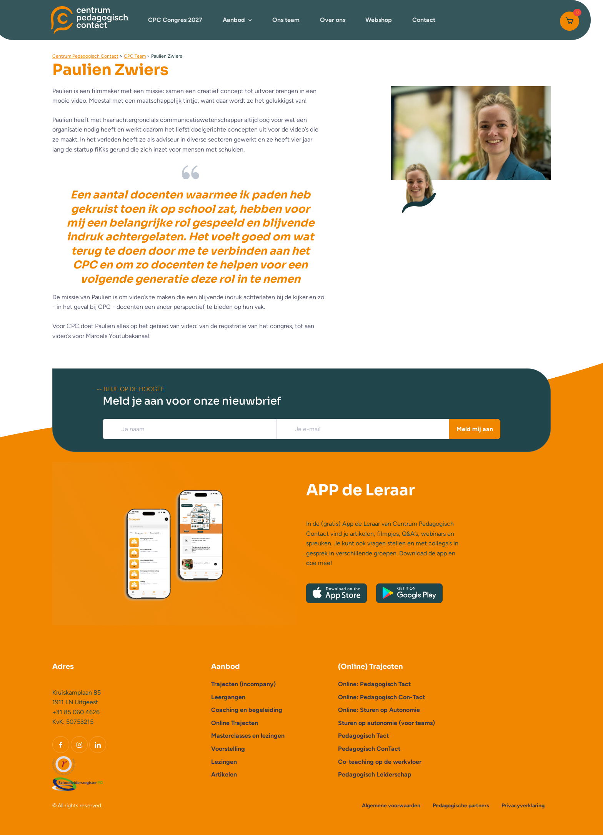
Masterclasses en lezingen (248, 735)
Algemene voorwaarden (391, 805)
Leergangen (228, 697)
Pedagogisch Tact (363, 735)
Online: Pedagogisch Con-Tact (381, 697)
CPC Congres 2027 (175, 19)
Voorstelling (228, 748)
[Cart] (569, 21)
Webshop (378, 19)
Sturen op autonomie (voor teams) (386, 723)
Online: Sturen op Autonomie (379, 709)
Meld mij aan (474, 429)
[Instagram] (79, 744)
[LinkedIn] (97, 744)
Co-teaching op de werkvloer (379, 761)
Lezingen (224, 761)
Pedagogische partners (461, 805)
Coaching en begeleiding (246, 709)
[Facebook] (60, 744)
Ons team (286, 19)
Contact (423, 19)
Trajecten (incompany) (243, 684)
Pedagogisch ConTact (369, 748)
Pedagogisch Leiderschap (374, 774)
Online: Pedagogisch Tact (374, 684)
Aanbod (234, 19)
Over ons (332, 19)
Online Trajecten (234, 723)
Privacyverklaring (523, 805)
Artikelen (224, 774)
